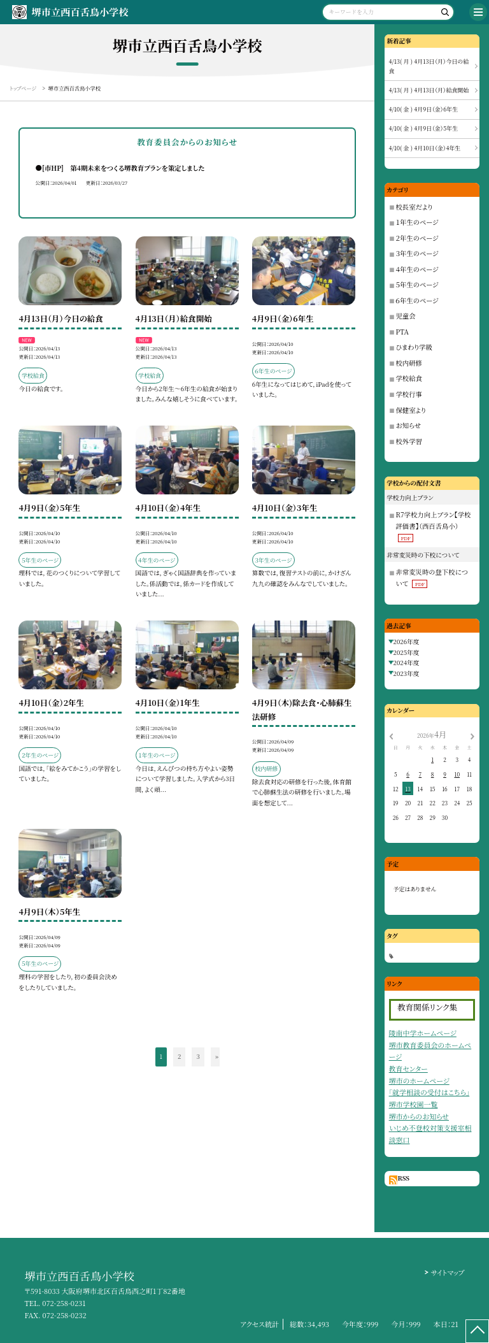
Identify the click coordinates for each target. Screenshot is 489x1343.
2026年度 (406, 641)
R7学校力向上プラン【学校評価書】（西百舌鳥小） (433, 526)
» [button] (216, 1056)
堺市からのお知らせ (419, 1116)
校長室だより (414, 207)
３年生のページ (417, 253)
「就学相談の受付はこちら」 (429, 1092)
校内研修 (409, 363)
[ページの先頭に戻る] (477, 1331)
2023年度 (406, 673)
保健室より (411, 410)
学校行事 (409, 394)
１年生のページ (417, 222)
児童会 (406, 315)
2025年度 (406, 652)
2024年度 (406, 662)
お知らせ (409, 425)
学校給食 (409, 378)
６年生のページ (417, 300)
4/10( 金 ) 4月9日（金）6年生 (423, 109)
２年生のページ (417, 238)
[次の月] (472, 735)
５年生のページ (417, 284)
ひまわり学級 (414, 347)
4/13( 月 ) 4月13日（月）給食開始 (429, 90)
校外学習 (409, 441)
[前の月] (391, 735)
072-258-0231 (63, 1303)
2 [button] (179, 1056)
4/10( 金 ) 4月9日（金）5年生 (423, 128)
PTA (402, 331)
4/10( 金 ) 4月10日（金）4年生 (425, 148)
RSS (403, 1178)
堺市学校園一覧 (413, 1104)
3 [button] (197, 1056)
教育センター (408, 1068)
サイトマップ (447, 1272)
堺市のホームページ (419, 1080)
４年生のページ (417, 269)
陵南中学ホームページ (423, 1033)
